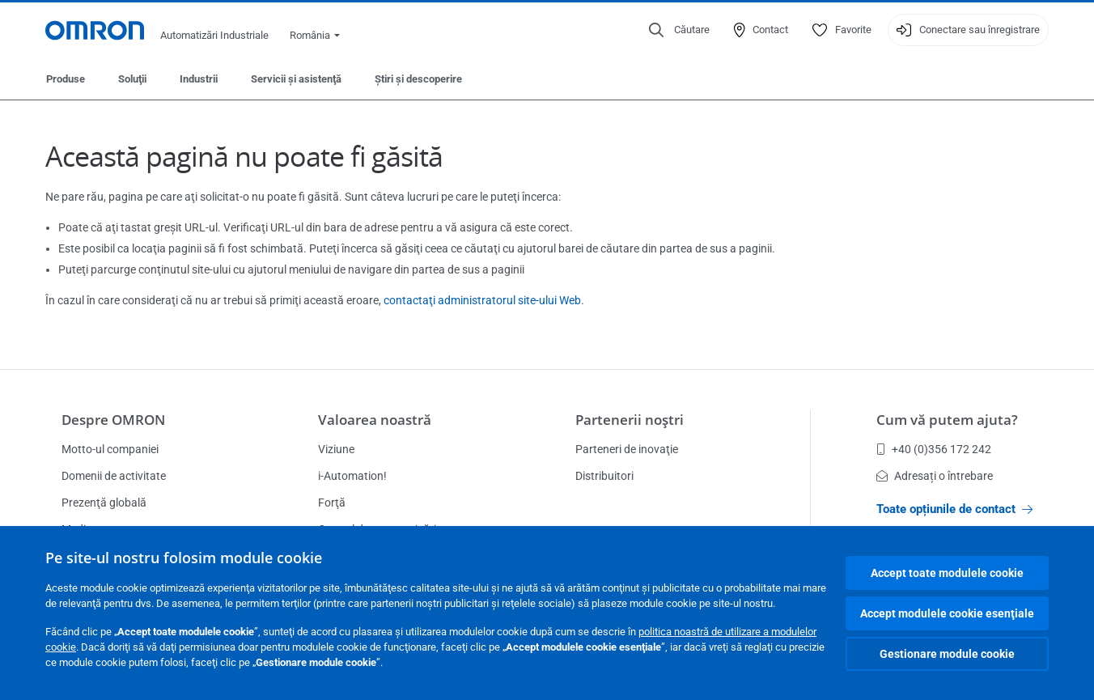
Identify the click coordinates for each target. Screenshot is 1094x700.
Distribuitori (604, 475)
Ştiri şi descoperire (418, 79)
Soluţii (132, 79)
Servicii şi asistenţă (296, 79)
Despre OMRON (113, 419)
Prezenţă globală (103, 502)
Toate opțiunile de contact (954, 509)
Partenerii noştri (629, 419)
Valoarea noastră (374, 419)
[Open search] (679, 30)
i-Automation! (352, 475)
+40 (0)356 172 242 (933, 449)
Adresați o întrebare (934, 475)
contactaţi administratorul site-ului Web (482, 300)
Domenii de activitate (113, 475)
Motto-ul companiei (110, 449)
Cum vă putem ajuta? (947, 419)
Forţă (332, 502)
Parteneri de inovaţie (626, 449)
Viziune (336, 449)
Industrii (199, 79)
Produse (65, 79)
